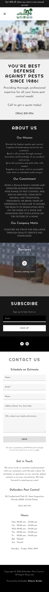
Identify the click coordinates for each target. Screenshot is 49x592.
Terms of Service (29, 450)
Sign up (24, 328)
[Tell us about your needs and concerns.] (24, 423)
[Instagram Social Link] (27, 344)
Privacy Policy (14, 450)
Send (24, 439)
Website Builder (35, 581)
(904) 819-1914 (24, 113)
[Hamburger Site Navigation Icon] (4, 13)
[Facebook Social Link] (22, 344)
